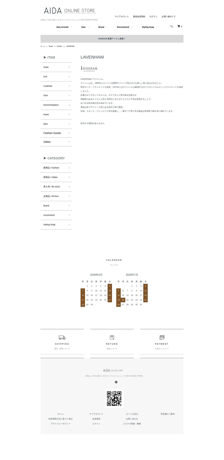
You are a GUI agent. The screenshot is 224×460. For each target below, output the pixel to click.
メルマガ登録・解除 (132, 434)
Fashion (61, 46)
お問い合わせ (132, 430)
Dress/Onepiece (52, 108)
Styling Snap (148, 27)
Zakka (46, 147)
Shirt (46, 98)
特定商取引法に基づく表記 (61, 430)
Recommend (123, 27)
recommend (50, 224)
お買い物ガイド (169, 16)
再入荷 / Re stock (53, 194)
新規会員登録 (139, 16)
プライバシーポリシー (61, 434)
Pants (46, 118)
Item (83, 27)
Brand (101, 27)
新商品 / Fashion (52, 173)
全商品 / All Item (52, 204)
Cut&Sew (48, 88)
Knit (45, 77)
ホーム (43, 46)
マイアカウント (122, 16)
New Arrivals (63, 27)
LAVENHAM (73, 46)
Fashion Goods (52, 138)
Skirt (46, 129)
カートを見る (132, 425)
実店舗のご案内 (168, 425)
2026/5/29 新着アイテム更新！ (112, 38)
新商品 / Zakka (51, 183)
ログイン (153, 16)
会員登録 (96, 430)
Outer (46, 67)
